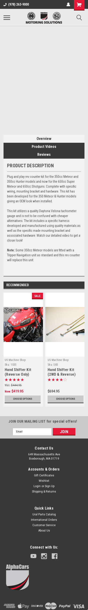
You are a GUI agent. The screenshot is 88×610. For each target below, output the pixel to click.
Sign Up (49, 486)
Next (82, 285)
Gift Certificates (44, 475)
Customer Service (44, 525)
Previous (75, 285)
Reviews (44, 154)
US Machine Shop (15, 360)
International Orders (44, 519)
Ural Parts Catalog (44, 514)
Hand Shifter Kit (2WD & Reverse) (62, 372)
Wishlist (44, 480)
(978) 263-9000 (16, 4)
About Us (44, 530)
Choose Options (22, 399)
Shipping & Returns (44, 491)
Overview (44, 138)
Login (37, 486)
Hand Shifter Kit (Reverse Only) (18, 372)
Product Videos (44, 146)
